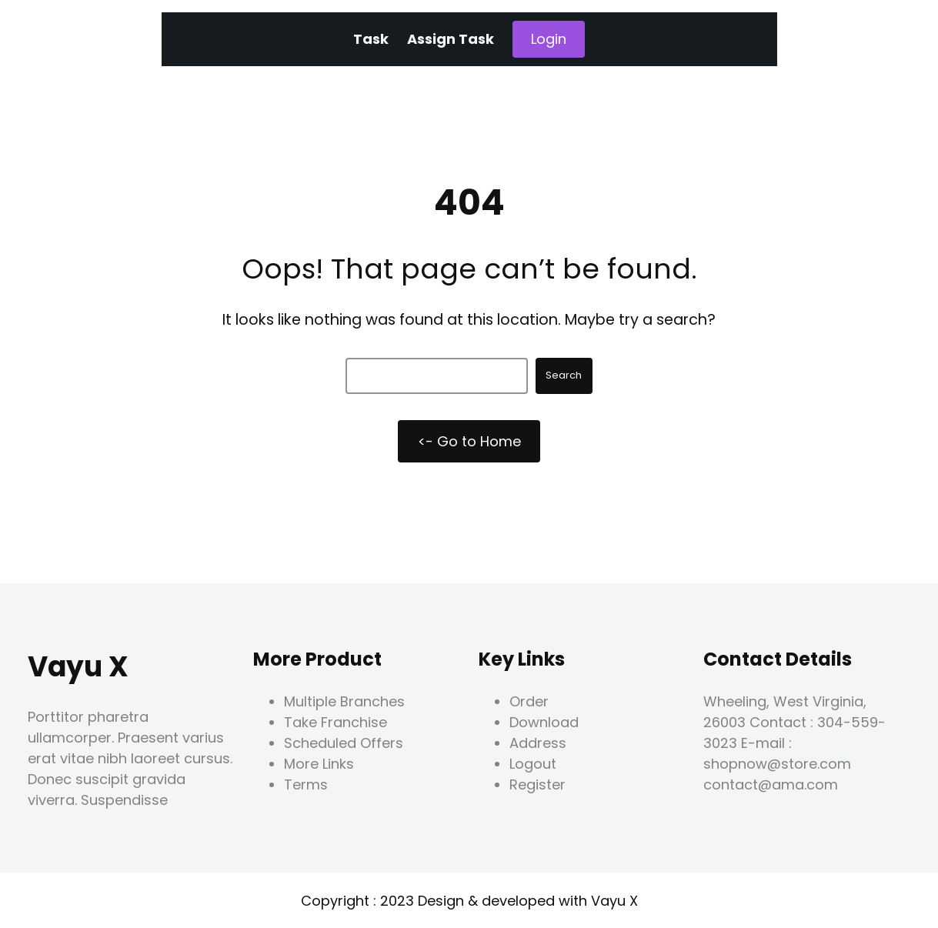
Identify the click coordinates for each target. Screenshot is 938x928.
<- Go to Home (469, 441)
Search (564, 375)
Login (548, 38)
